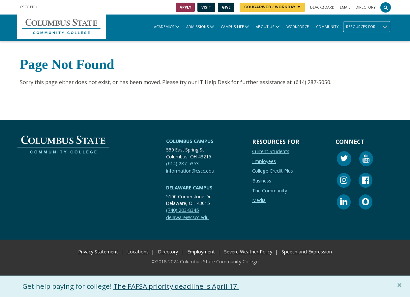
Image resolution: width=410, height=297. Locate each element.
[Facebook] (365, 181)
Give (226, 7)
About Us (265, 26)
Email (345, 7)
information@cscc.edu (190, 171)
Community (327, 26)
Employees (264, 161)
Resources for (368, 26)
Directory (366, 7)
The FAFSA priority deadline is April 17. (176, 286)
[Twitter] (344, 159)
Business (261, 181)
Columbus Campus (190, 141)
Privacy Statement (98, 251)
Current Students (270, 151)
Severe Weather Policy (248, 251)
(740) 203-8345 (182, 210)
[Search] (385, 7)
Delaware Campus (189, 187)
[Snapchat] (365, 203)
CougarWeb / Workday (272, 7)
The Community (269, 190)
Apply (185, 7)
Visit (206, 7)
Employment (201, 251)
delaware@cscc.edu (187, 217)
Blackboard (322, 7)
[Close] (401, 285)
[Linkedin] (344, 203)
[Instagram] (344, 181)
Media (259, 200)
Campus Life (232, 26)
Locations (138, 251)
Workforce (297, 26)
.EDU (28, 6)
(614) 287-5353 (182, 163)
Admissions (197, 26)
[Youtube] (366, 159)
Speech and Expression (306, 251)
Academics (164, 26)
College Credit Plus (272, 171)
